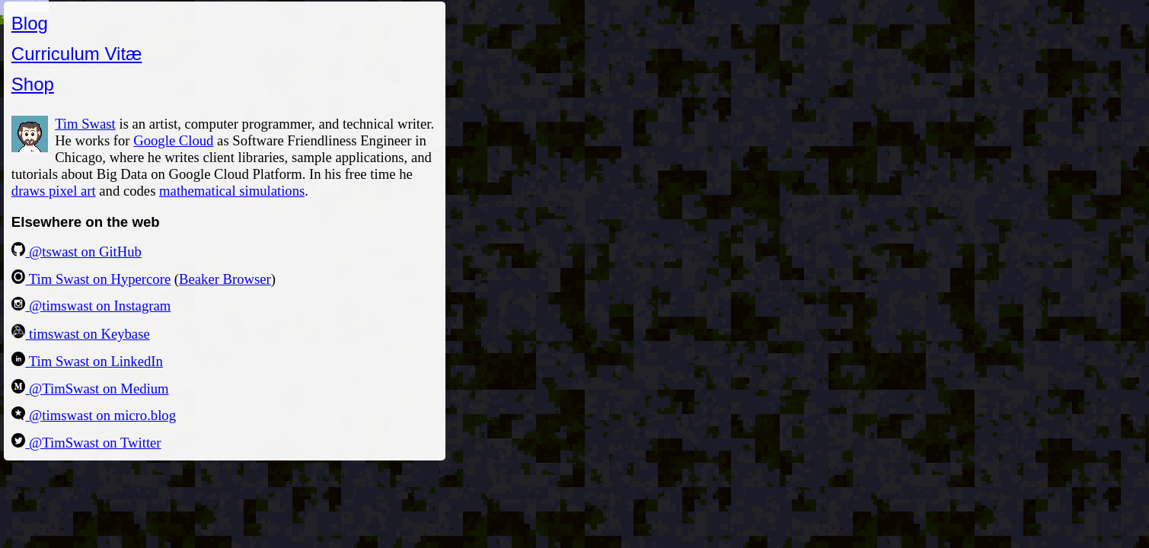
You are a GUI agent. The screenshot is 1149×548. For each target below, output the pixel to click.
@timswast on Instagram (91, 306)
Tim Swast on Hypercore (91, 279)
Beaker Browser (225, 279)
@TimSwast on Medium (90, 389)
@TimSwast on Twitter (86, 443)
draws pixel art (53, 191)
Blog (29, 23)
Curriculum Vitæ (76, 53)
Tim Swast (85, 124)
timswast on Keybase (80, 334)
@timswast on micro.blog (93, 415)
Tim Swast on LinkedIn (87, 361)
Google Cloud (173, 140)
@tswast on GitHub (76, 252)
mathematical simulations (232, 191)
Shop (32, 84)
